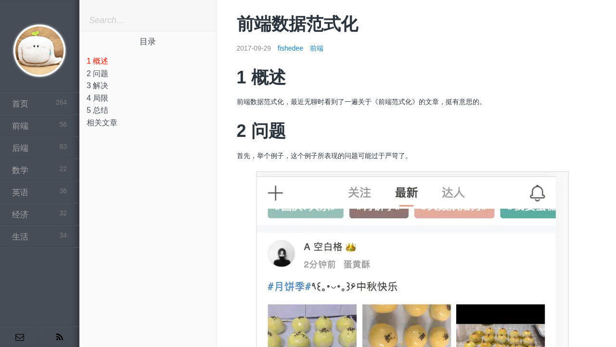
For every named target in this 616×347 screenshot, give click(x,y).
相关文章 (102, 123)
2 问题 (97, 73)
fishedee (290, 48)
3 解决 (97, 85)
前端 (316, 48)
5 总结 (97, 110)
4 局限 (97, 98)
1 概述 (97, 61)
